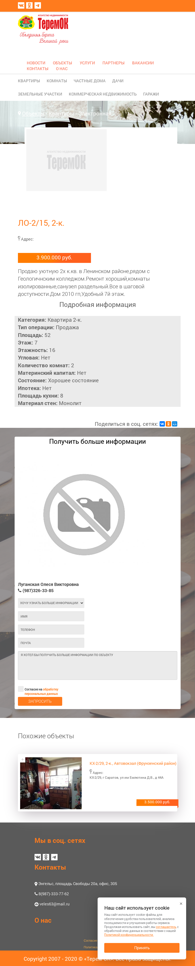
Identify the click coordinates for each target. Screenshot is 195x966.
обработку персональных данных (41, 691)
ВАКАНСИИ (143, 62)
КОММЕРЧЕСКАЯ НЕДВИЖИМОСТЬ (103, 94)
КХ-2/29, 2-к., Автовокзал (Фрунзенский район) (133, 763)
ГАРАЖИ (151, 94)
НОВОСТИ (36, 62)
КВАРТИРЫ (29, 80)
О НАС (62, 68)
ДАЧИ (118, 80)
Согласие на (38, 689)
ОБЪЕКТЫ (62, 62)
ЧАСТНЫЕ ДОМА (90, 80)
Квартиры (61, 113)
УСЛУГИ (87, 62)
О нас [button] (43, 920)
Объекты (33, 113)
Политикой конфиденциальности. (129, 935)
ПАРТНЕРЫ (113, 62)
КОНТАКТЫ (37, 68)
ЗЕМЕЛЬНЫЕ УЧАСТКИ (40, 94)
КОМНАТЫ (57, 80)
